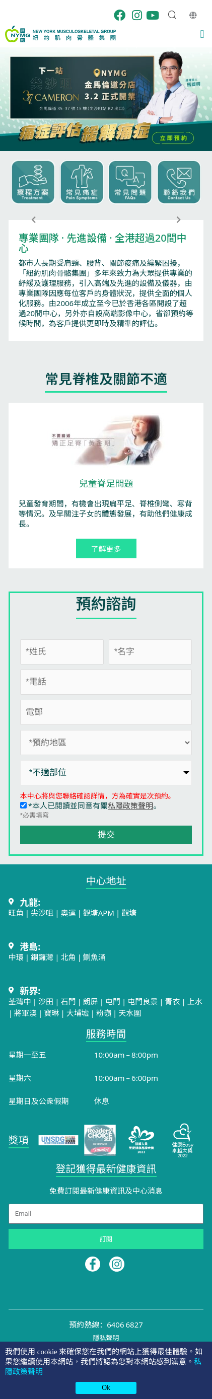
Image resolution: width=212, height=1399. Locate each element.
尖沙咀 (42, 912)
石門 (68, 1001)
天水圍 (129, 1012)
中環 (16, 956)
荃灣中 (20, 1001)
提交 (106, 835)
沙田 (45, 1001)
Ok (106, 1387)
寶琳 (51, 1012)
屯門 (112, 1001)
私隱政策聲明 (130, 805)
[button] (202, 34)
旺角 (16, 912)
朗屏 (90, 1001)
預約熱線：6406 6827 (106, 1324)
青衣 (172, 1001)
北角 (68, 956)
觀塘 (128, 912)
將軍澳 (25, 1012)
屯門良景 (143, 1001)
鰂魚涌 (94, 956)
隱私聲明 (106, 1337)
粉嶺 (103, 1012)
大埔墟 (77, 1012)
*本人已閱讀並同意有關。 (90, 805)
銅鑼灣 (42, 956)
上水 (194, 1001)
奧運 (68, 912)
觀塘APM (98, 912)
